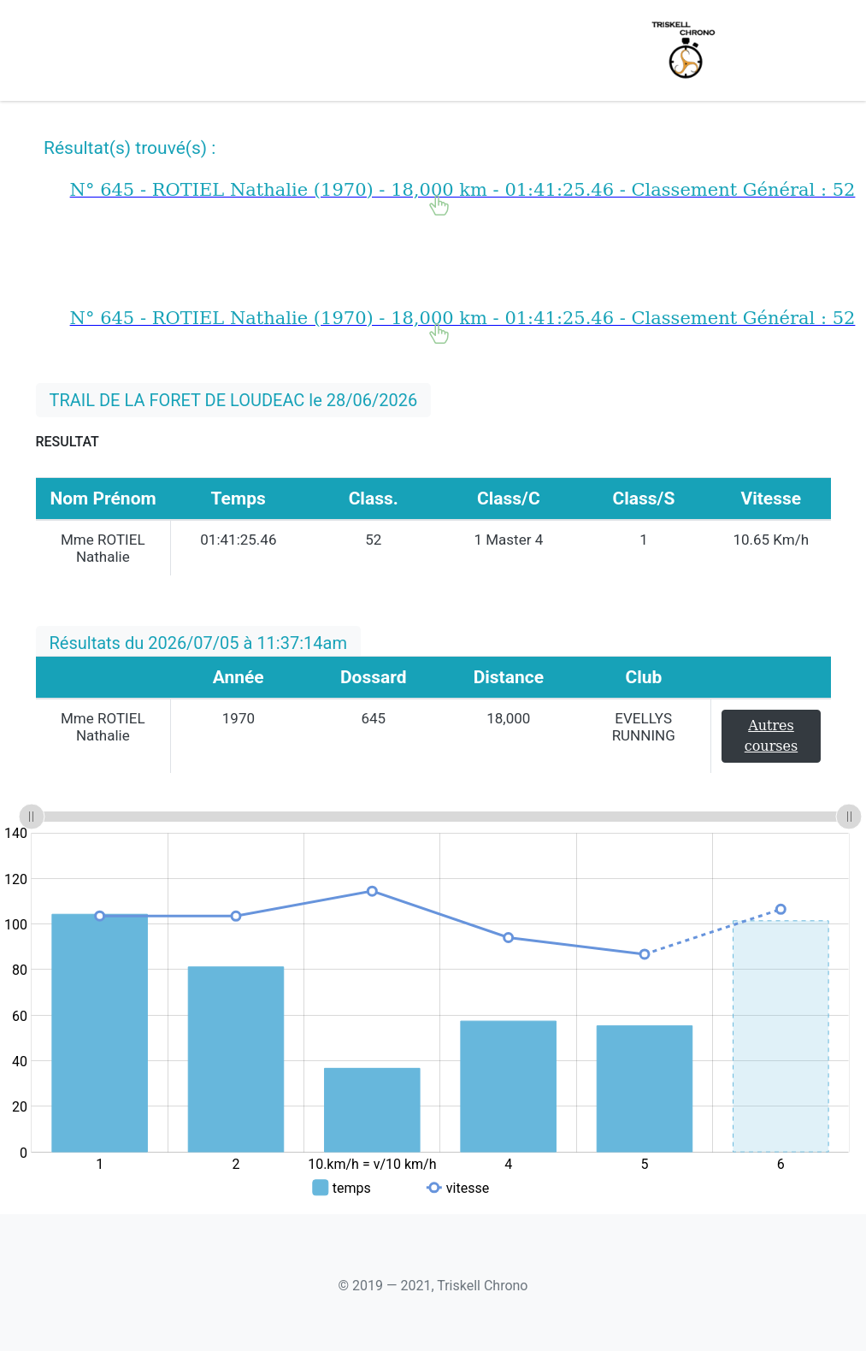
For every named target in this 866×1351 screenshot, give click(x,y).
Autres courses (771, 735)
